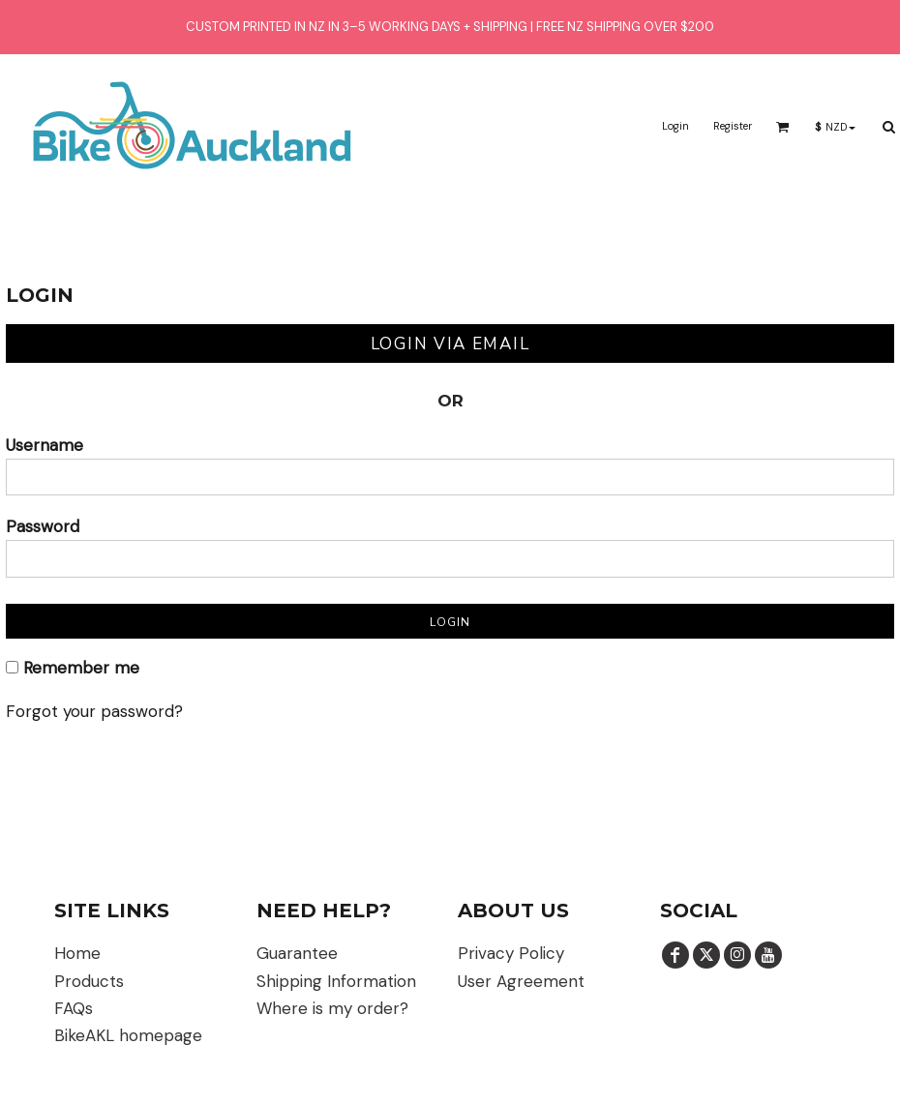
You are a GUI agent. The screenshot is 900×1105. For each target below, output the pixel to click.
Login (675, 126)
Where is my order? (332, 1008)
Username (44, 445)
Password (42, 526)
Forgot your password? (94, 711)
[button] (783, 127)
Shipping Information (336, 981)
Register (732, 126)
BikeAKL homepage (128, 1035)
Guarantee (297, 953)
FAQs (73, 1008)
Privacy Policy (511, 953)
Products (89, 981)
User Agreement (521, 981)
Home (77, 953)
